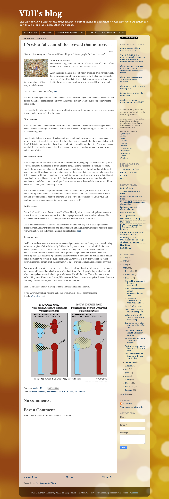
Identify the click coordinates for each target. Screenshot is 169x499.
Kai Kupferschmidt (128, 215)
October (129, 278)
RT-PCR (123, 175)
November (130, 274)
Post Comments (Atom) (45, 483)
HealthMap (125, 245)
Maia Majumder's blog (130, 219)
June (127, 373)
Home (69, 477)
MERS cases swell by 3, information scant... (130, 49)
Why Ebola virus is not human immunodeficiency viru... (135, 292)
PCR (122, 179)
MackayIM (127, 404)
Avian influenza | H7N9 (113, 33)
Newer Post (30, 477)
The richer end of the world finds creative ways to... (134, 333)
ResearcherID (125, 153)
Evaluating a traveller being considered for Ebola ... (135, 325)
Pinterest (124, 146)
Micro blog (125, 222)
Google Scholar (126, 148)
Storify (123, 156)
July (127, 369)
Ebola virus (51, 392)
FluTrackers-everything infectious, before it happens (131, 227)
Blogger (134, 493)
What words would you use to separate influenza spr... (134, 317)
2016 (125, 261)
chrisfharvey (38, 296)
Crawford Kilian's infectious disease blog (132, 203)
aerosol (33, 392)
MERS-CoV (93, 33)
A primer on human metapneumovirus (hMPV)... (132, 101)
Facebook (124, 143)
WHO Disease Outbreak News (131, 192)
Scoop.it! (124, 138)
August (128, 366)
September (130, 362)
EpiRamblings (126, 188)
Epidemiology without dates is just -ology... (132, 94)
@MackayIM (125, 134)
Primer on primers (128, 172)
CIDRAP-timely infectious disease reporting (132, 233)
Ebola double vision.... (134, 306)
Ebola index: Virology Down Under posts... (132, 87)
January (129, 390)
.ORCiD (123, 136)
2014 (125, 268)
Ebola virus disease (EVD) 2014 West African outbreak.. (131, 79)
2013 (125, 394)
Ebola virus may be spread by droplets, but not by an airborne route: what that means (131, 69)
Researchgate (125, 151)
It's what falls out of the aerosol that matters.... (135, 340)
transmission (80, 392)
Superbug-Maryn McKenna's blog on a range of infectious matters (132, 240)
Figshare (124, 158)
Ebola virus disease (64, 392)
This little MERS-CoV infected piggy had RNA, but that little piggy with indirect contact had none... (132, 58)
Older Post (108, 477)
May (127, 376)
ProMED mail (126, 248)
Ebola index (46, 33)
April (127, 380)
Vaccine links (30, 33)
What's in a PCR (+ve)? (130, 169)
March (128, 383)
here (55, 91)
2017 (125, 258)
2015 (125, 265)
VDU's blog (40, 14)
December (130, 271)
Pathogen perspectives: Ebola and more (130, 208)
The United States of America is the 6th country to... (134, 356)
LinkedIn (124, 141)
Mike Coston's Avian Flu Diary (131, 198)
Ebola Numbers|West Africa (70, 33)
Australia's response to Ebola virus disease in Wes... (135, 348)
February (129, 387)
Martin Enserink (127, 212)
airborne (41, 392)
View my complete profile (131, 407)
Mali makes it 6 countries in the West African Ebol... (134, 300)
